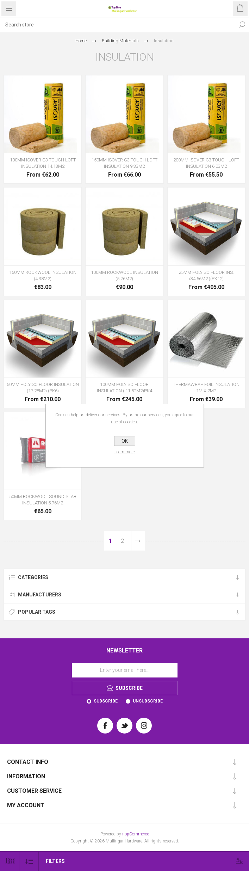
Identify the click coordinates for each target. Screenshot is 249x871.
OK (125, 441)
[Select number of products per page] (9, 861)
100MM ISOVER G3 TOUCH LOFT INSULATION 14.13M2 (43, 163)
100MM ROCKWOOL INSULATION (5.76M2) (124, 275)
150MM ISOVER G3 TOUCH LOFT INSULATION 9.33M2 (124, 163)
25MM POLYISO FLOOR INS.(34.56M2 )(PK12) (206, 275)
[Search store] (117, 25)
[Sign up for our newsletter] (125, 670)
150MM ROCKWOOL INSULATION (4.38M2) (42, 275)
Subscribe (106, 701)
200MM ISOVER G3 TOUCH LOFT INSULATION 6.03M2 (206, 163)
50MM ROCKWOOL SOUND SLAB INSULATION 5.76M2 (42, 499)
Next (138, 541)
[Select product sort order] (29, 861)
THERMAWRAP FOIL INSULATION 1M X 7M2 (206, 387)
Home (81, 40)
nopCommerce (135, 834)
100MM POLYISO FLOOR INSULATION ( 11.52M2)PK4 (124, 387)
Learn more (124, 451)
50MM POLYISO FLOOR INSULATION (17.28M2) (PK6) (43, 387)
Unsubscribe (148, 701)
